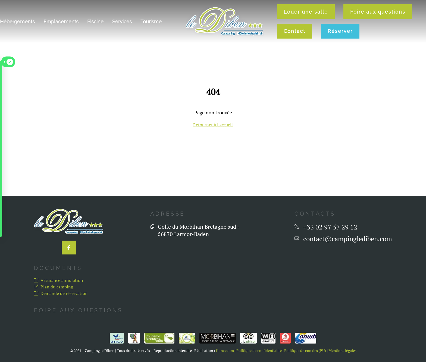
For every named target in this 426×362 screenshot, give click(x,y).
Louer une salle (306, 12)
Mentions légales (342, 350)
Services (122, 21)
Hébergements (17, 21)
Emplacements (61, 21)
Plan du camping (53, 287)
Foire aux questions (377, 12)
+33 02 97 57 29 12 (330, 227)
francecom (225, 350)
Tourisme (151, 21)
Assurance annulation (58, 280)
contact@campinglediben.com (347, 239)
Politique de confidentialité (259, 350)
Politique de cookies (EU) (305, 350)
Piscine (95, 21)
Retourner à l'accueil (213, 125)
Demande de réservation (61, 293)
